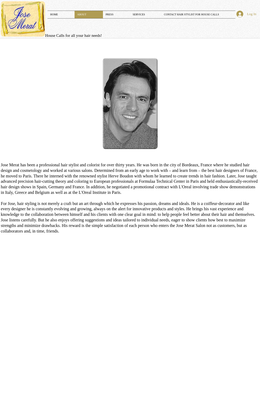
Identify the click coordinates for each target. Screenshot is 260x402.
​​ (73, 35)
